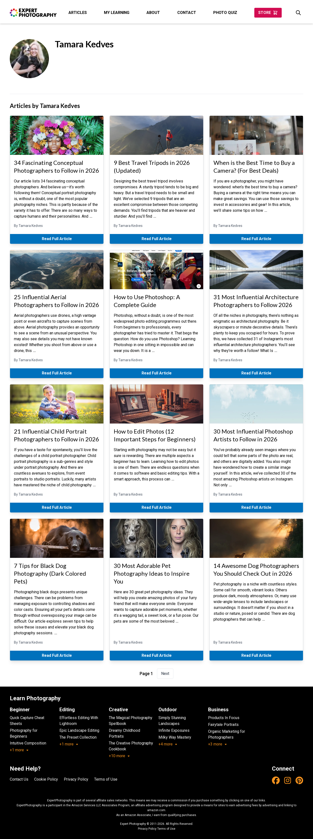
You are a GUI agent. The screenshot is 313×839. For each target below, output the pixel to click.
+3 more (217, 744)
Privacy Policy (76, 779)
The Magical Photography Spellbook (130, 720)
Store (268, 12)
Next (165, 673)
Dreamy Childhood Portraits (124, 733)
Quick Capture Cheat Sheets (27, 720)
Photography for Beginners (23, 733)
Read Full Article (57, 238)
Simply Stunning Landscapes (172, 720)
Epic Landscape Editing (79, 730)
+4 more (168, 744)
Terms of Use (105, 779)
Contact (186, 12)
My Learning (116, 12)
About (153, 12)
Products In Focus (223, 717)
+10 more (119, 756)
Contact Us (19, 779)
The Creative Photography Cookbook (131, 746)
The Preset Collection (78, 737)
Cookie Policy (46, 779)
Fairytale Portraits (223, 724)
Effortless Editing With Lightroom (78, 720)
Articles (77, 12)
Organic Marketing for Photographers (226, 734)
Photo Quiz (225, 12)
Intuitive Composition (28, 743)
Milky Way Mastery (174, 737)
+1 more (19, 750)
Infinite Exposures (174, 730)
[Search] (298, 13)
